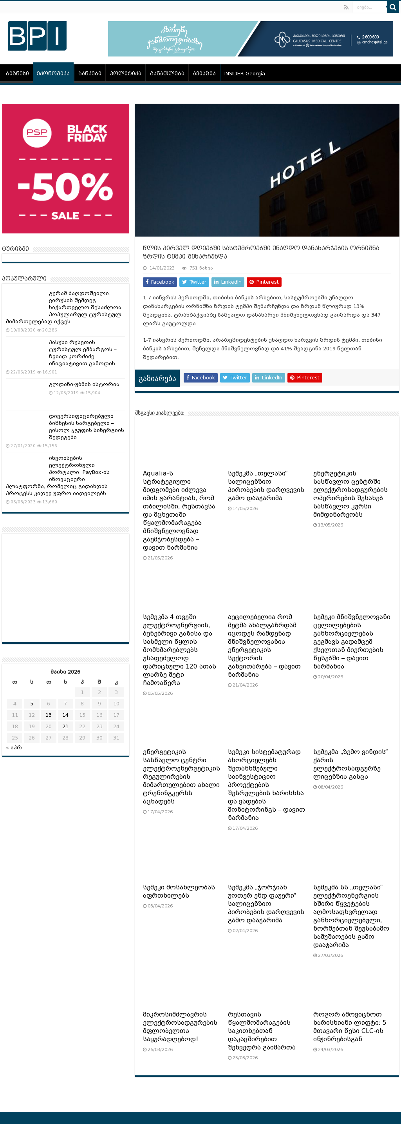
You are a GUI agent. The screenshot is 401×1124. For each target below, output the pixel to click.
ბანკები (89, 73)
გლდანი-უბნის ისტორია (84, 384)
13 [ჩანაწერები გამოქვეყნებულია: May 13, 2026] (48, 715)
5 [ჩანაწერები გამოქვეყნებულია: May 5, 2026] (31, 703)
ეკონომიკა (53, 73)
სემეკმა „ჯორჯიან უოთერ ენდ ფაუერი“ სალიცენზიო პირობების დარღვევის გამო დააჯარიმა (266, 904)
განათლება (167, 73)
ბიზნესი (17, 73)
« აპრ (14, 747)
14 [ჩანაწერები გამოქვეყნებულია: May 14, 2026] (65, 715)
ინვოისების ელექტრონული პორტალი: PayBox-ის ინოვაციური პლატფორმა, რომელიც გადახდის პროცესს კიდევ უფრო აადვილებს (58, 476)
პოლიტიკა (125, 73)
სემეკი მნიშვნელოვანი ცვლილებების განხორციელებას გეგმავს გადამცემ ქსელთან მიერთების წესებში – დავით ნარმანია (351, 642)
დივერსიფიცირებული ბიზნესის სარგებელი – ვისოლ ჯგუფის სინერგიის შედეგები (86, 427)
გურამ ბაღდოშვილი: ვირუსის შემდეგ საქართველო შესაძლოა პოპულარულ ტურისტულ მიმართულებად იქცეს (63, 307)
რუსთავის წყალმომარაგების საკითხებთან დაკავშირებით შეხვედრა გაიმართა (262, 1031)
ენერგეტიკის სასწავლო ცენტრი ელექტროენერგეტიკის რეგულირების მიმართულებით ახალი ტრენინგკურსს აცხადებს (181, 777)
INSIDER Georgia (244, 73)
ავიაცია (204, 73)
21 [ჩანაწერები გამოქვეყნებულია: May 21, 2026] (65, 726)
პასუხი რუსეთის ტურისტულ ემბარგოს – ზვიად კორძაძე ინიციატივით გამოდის (83, 353)
